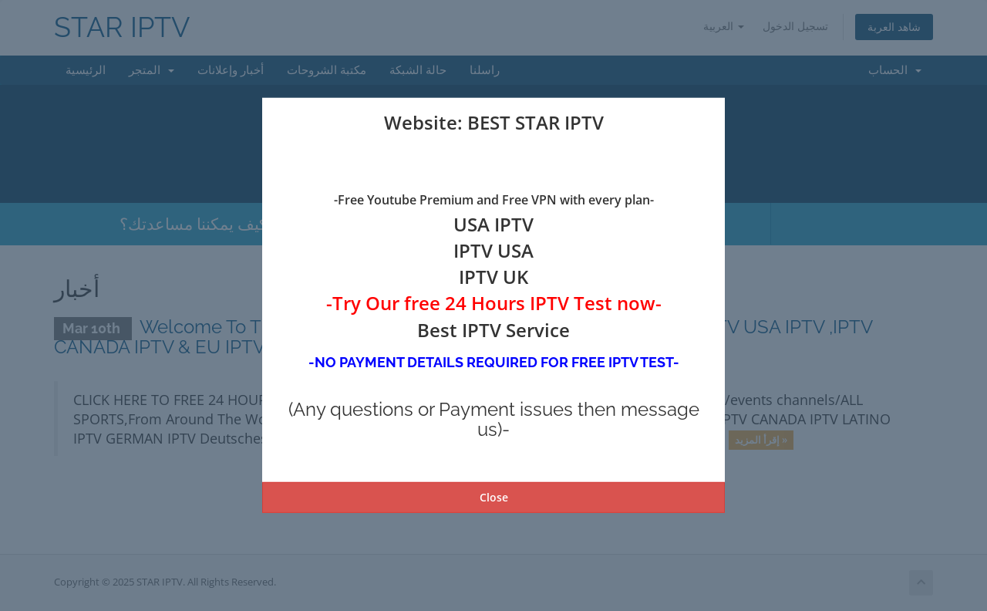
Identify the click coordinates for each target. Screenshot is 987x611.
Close (494, 497)
